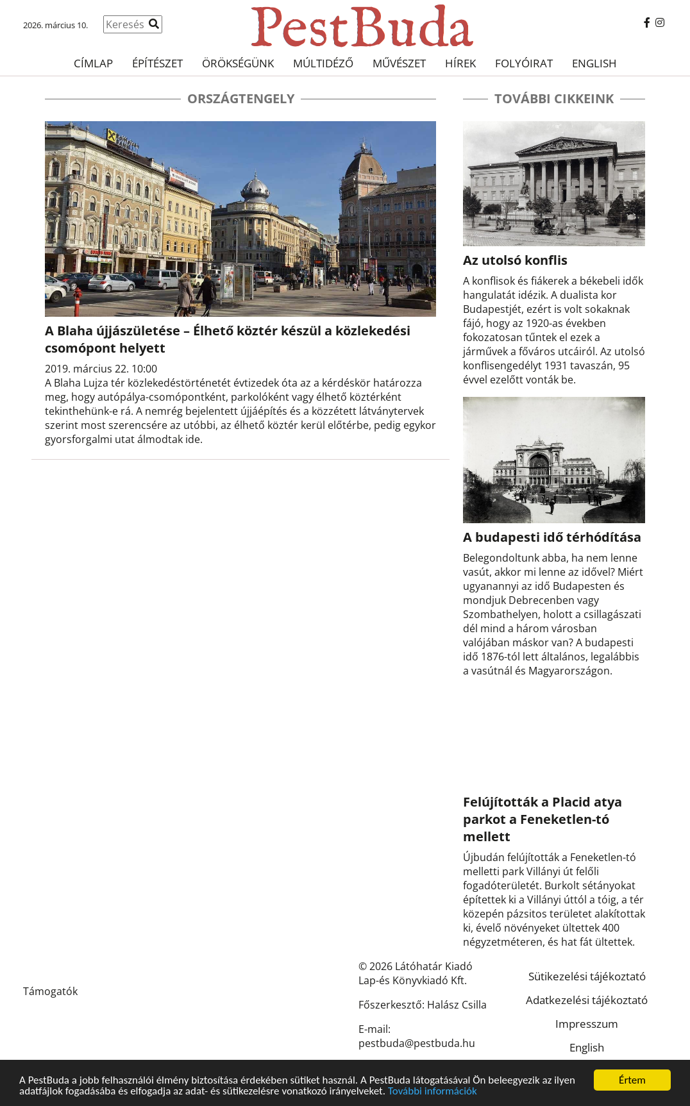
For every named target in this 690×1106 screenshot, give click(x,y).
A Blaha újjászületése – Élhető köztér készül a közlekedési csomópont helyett (227, 339)
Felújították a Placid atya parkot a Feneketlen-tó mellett (542, 819)
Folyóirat (524, 63)
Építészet (157, 63)
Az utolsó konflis (515, 260)
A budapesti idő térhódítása (552, 537)
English (594, 63)
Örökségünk (238, 63)
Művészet (399, 63)
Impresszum (586, 1023)
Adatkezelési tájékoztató (587, 1000)
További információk (432, 1091)
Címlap (93, 63)
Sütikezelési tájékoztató (587, 976)
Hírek (460, 63)
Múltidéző (323, 63)
